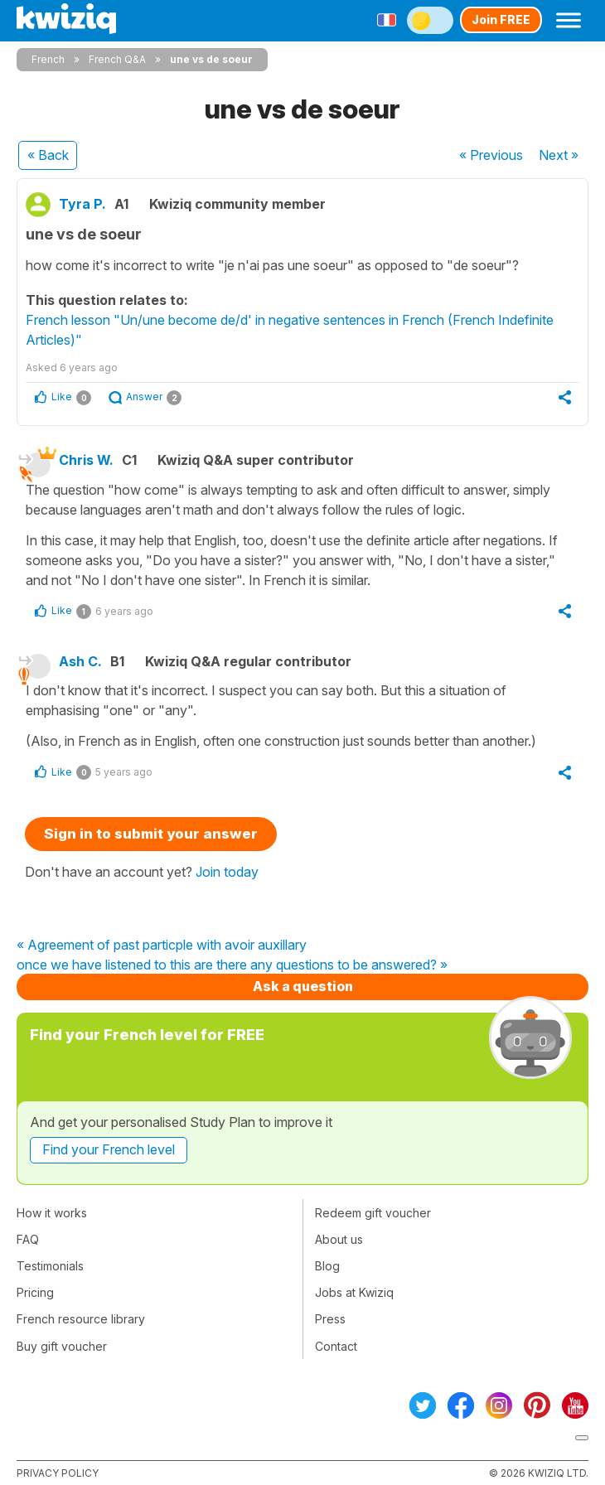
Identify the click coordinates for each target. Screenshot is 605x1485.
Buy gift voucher (62, 1346)
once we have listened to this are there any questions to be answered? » (232, 965)
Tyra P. (82, 204)
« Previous (491, 155)
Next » (558, 155)
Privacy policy (58, 1473)
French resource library (81, 1319)
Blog (327, 1266)
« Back (48, 155)
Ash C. (80, 661)
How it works (52, 1213)
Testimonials (50, 1266)
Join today (227, 871)
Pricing (35, 1292)
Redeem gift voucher (373, 1213)
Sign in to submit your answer (151, 833)
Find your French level (108, 1149)
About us (339, 1239)
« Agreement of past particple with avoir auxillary (162, 945)
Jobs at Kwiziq (354, 1292)
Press (330, 1319)
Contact (336, 1346)
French (48, 59)
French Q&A (117, 59)
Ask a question (303, 986)
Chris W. (86, 460)
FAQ (28, 1239)
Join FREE (501, 19)
